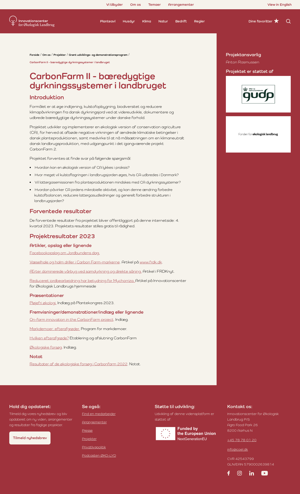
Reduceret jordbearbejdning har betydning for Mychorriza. (82, 280)
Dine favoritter (260, 21)
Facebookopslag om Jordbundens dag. (65, 252)
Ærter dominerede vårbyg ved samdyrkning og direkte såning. (86, 271)
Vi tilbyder (114, 4)
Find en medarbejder (99, 414)
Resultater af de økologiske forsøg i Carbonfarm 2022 (78, 364)
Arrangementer (181, 4)
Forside (34, 54)
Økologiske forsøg (46, 347)
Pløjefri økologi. (43, 302)
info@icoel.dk (237, 449)
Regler (199, 21)
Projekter (60, 54)
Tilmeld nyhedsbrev (30, 438)
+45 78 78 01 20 (241, 440)
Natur (163, 21)
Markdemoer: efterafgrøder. (55, 328)
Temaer (154, 4)
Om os (135, 4)
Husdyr (129, 21)
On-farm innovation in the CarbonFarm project (72, 319)
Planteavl (107, 21)
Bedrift (181, 21)
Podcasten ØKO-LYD (99, 455)
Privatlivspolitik (94, 447)
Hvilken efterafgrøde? (49, 338)
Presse (87, 430)
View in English (280, 4)
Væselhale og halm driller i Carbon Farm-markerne (75, 262)
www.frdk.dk (151, 262)
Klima (146, 21)
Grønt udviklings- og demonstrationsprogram (98, 54)
